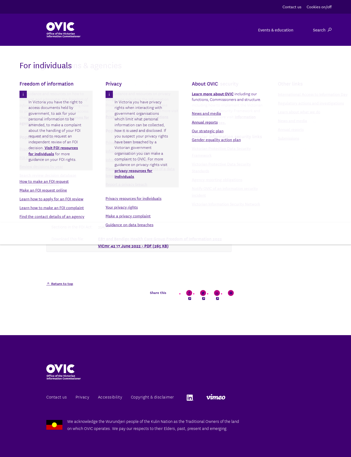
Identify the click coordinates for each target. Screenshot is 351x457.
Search (322, 30)
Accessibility (110, 397)
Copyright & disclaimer (152, 397)
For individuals (225, 30)
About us (110, 30)
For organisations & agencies (165, 30)
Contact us (292, 6)
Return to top (61, 283)
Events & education (275, 30)
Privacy (82, 397)
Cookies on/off (319, 6)
